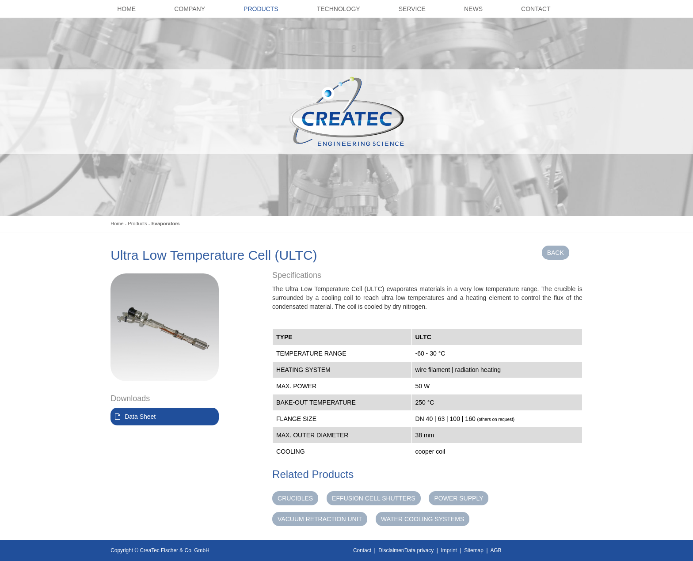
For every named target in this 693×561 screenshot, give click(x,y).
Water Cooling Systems (422, 519)
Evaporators (166, 223)
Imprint (449, 550)
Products (137, 223)
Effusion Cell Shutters (373, 498)
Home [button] (126, 8)
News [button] (473, 8)
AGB (495, 550)
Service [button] (412, 8)
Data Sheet (140, 416)
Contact (362, 550)
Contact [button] (536, 8)
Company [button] (189, 8)
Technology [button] (338, 8)
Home (116, 223)
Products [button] (261, 8)
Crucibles (295, 498)
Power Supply (458, 498)
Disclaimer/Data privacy (406, 550)
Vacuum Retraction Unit (320, 519)
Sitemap (474, 550)
